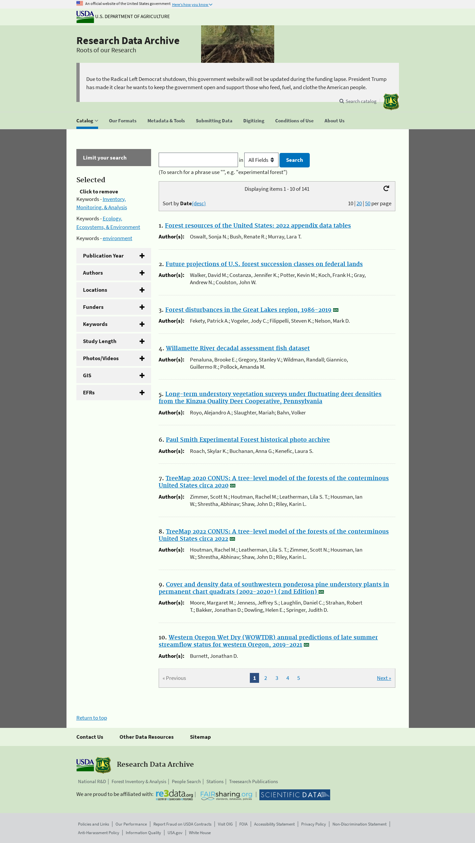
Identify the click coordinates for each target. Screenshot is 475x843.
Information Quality (143, 832)
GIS (87, 375)
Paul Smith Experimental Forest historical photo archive (248, 440)
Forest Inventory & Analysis (139, 781)
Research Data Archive (128, 40)
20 (359, 203)
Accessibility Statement (274, 824)
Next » (384, 678)
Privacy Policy (313, 824)
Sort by (184, 203)
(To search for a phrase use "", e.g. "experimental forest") (223, 172)
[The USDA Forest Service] (391, 101)
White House (200, 832)
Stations (215, 781)
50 (367, 203)
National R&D (92, 781)
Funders (93, 306)
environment (117, 238)
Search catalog (361, 101)
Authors (93, 272)
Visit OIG (225, 824)
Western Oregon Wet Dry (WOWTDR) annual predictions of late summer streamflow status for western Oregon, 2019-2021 (268, 641)
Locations (95, 289)
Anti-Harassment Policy (98, 832)
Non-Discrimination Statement (359, 824)
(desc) (199, 203)
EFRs (89, 392)
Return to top (91, 717)
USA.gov (175, 832)
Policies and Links (93, 824)
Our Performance (131, 824)
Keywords (95, 324)
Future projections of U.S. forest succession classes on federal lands (264, 264)
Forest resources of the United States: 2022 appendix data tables (258, 226)
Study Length (100, 341)
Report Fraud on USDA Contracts (182, 824)
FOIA (243, 824)
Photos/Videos (101, 358)
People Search (186, 781)
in (259, 159)
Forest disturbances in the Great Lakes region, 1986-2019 (248, 310)
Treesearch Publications (253, 781)
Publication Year (103, 255)
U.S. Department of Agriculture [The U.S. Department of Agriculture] (123, 16)
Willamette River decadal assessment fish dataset (238, 348)
